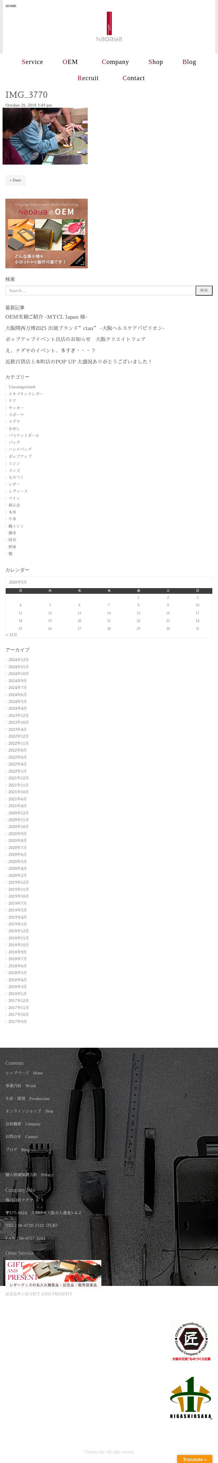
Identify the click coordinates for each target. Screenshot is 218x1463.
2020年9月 (18, 834)
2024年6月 (18, 695)
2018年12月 (19, 931)
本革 (12, 512)
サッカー (16, 408)
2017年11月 (19, 1008)
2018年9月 (18, 952)
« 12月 (11, 635)
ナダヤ (14, 422)
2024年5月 (18, 702)
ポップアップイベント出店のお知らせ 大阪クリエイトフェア (75, 339)
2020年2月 (18, 875)
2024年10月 (19, 674)
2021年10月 (19, 792)
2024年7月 (18, 688)
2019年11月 (19, 889)
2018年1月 (18, 994)
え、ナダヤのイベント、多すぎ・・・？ (50, 350)
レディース (18, 491)
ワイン (14, 498)
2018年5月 (18, 973)
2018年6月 (18, 966)
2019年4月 (18, 917)
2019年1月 (18, 924)
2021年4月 (18, 806)
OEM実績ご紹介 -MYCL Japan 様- (46, 316)
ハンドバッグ (20, 449)
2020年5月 (18, 862)
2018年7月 (18, 959)
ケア (12, 401)
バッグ (14, 443)
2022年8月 (18, 750)
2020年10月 (19, 827)
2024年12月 (19, 660)
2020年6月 (18, 854)
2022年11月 (19, 743)
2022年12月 (19, 736)
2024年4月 (18, 708)
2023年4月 (18, 729)
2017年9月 (18, 1022)
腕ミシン (16, 526)
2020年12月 (19, 813)
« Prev (15, 180)
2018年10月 (19, 945)
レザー (14, 484)
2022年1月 (18, 771)
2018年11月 (19, 938)
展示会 (14, 505)
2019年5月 (18, 910)
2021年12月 (19, 778)
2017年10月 (19, 1014)
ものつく (16, 477)
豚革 (12, 533)
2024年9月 (18, 681)
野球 (12, 547)
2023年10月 (19, 722)
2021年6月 (18, 799)
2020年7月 (18, 848)
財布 (12, 540)
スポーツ (16, 415)
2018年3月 (18, 987)
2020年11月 (19, 820)
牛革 (12, 519)
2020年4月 (18, 868)
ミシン (14, 463)
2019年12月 (19, 882)
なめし (14, 429)
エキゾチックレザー (26, 394)
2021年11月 (19, 785)
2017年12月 (19, 1001)
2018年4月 (18, 980)
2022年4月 (18, 764)
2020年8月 (18, 840)
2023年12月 (19, 715)
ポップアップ (20, 456)
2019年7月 (18, 903)
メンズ (14, 470)
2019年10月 (19, 896)
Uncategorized (22, 387)
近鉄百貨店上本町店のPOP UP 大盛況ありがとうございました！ (78, 361)
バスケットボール (24, 435)
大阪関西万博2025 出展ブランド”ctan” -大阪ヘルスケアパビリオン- (85, 328)
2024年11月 (19, 667)
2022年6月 (18, 757)
